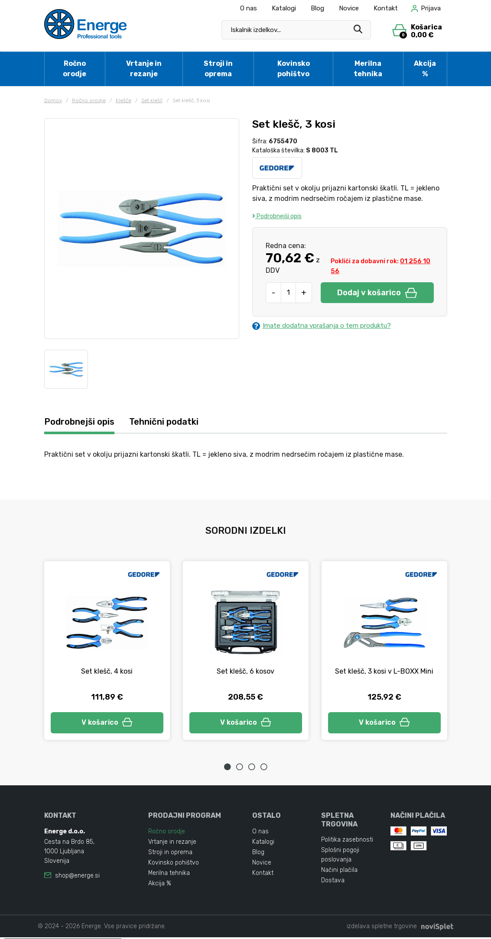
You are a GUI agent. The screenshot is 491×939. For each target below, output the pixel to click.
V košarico (107, 724)
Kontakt (386, 8)
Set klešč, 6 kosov (245, 672)
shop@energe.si (77, 877)
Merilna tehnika (368, 68)
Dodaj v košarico (377, 292)
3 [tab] (252, 769)
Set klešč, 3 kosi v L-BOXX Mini (384, 672)
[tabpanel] (107, 651)
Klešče (123, 100)
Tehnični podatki (171, 422)
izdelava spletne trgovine (382, 928)
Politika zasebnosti (347, 841)
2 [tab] (240, 769)
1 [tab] (227, 769)
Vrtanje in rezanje (144, 68)
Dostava (333, 882)
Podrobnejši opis (277, 216)
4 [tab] (264, 769)
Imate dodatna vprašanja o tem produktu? (326, 326)
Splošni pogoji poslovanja (340, 856)
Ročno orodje (74, 68)
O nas (248, 8)
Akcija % (425, 68)
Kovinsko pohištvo (293, 68)
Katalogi (284, 8)
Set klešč (152, 100)
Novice (349, 8)
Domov (53, 100)
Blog (317, 8)
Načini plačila (339, 871)
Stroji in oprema (218, 68)
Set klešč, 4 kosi (107, 672)
